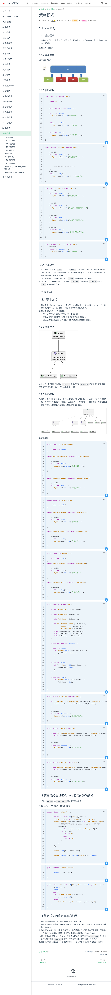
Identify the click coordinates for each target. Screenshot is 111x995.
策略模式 (6, 133)
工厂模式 (6, 32)
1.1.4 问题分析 (10, 150)
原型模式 (6, 38)
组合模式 (6, 64)
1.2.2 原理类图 (10, 160)
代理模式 (6, 80)
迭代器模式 (7, 101)
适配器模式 (7, 48)
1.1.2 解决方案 (10, 144)
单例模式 (6, 27)
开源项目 (89, 3)
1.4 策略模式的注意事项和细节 (14, 172)
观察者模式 (7, 107)
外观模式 (6, 70)
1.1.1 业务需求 (10, 141)
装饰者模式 (7, 59)
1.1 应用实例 (8, 137)
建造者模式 (7, 43)
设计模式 (7, 11)
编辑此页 (44, 952)
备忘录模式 (7, 117)
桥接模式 (6, 54)
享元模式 (6, 75)
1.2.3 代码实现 (10, 163)
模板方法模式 (8, 86)
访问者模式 (7, 96)
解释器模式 (7, 123)
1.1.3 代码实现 (10, 147)
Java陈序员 (45, 20)
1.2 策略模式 (8, 154)
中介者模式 (7, 112)
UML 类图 (6, 22)
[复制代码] (106, 142)
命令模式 (6, 91)
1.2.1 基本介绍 (8, 157)
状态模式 (6, 128)
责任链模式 (7, 177)
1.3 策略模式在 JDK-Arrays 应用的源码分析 (15, 168)
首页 (27, 3)
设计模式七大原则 (10, 16)
